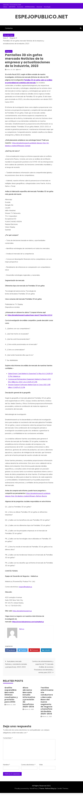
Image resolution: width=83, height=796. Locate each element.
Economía (20, 7)
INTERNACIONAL (30, 7)
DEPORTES (12, 7)
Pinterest (34, 650)
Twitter (22, 650)
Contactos (9, 28)
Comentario (8, 738)
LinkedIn (46, 650)
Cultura (5, 7)
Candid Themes (62, 788)
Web (41, 765)
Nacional (39, 7)
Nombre (6, 765)
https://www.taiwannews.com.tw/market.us (28, 622)
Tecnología (47, 7)
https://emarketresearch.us (22, 611)
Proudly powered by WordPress (26, 788)
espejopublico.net (41, 16)
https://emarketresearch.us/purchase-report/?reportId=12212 (30, 315)
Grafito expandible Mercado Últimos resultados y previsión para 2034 (11, 694)
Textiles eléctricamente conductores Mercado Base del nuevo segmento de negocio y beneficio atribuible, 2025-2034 (47, 700)
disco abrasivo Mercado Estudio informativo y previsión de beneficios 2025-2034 (29, 697)
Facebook (11, 650)
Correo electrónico (28, 765)
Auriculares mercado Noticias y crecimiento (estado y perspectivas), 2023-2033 (16, 664)
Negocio (9, 51)
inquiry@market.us (25, 587)
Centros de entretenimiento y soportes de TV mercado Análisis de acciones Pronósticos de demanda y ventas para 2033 (42, 666)
